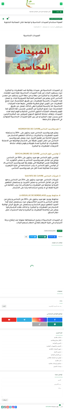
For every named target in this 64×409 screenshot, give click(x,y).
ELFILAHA (48, 406)
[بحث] (3, 4)
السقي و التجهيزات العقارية (54, 346)
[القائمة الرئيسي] (61, 4)
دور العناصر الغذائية (56, 354)
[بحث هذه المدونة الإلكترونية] (34, 306)
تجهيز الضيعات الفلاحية (55, 349)
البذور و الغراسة (57, 343)
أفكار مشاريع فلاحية (56, 340)
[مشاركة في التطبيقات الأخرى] (26, 236)
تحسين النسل (57, 352)
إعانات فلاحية (57, 337)
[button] (52, 236)
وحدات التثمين (57, 366)
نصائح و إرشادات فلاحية (55, 18)
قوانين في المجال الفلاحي (54, 357)
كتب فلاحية (58, 360)
